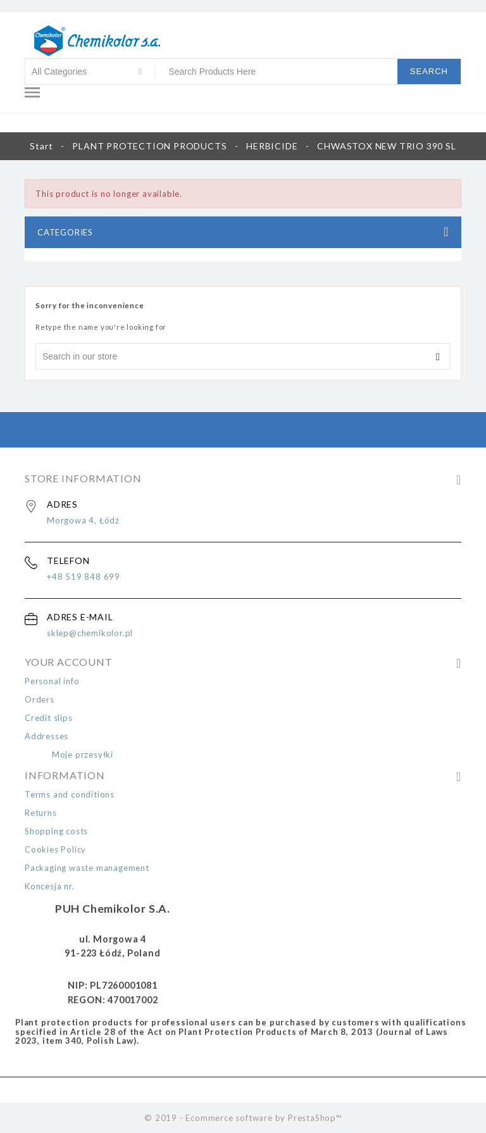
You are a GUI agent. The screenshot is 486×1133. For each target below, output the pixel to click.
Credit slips (49, 718)
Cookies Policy (55, 849)
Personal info (52, 681)
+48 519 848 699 (83, 577)
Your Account (69, 662)
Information (65, 775)
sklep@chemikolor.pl (90, 633)
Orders (39, 699)
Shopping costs (56, 831)
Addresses (46, 736)
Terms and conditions (70, 794)
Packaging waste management (87, 868)
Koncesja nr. (50, 886)
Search (429, 71)
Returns (41, 813)
